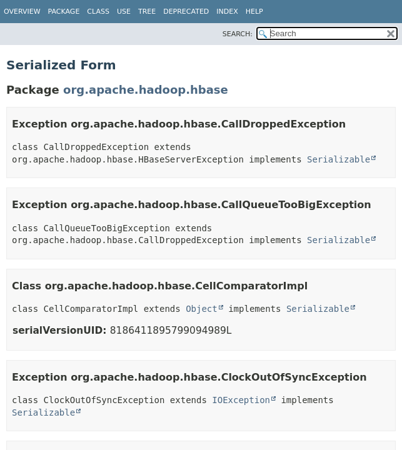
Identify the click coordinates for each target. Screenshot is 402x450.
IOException (241, 400)
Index (227, 12)
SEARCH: (238, 34)
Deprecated (186, 12)
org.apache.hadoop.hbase (145, 89)
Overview (22, 12)
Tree (147, 12)
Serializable (338, 159)
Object (202, 309)
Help (254, 12)
